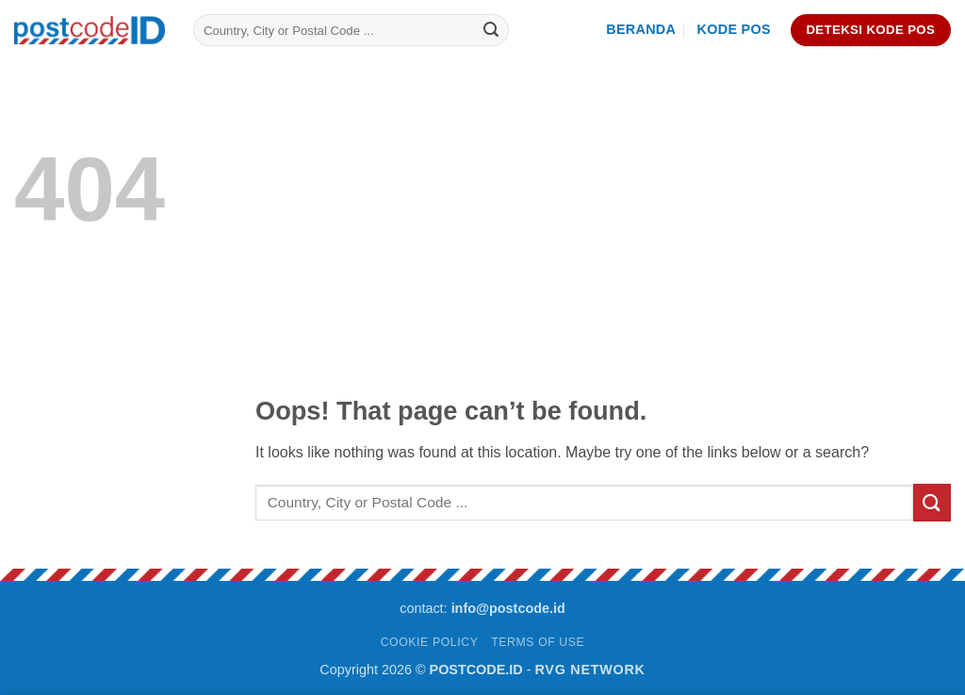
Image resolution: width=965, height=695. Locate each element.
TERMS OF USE (537, 642)
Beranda (641, 29)
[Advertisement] (603, 258)
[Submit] (491, 30)
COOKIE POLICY (430, 642)
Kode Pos (734, 29)
